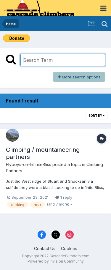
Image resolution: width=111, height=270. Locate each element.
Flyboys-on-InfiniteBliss (28, 164)
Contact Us (44, 248)
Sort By (96, 115)
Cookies (69, 248)
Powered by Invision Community (56, 261)
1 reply (63, 197)
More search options (79, 77)
